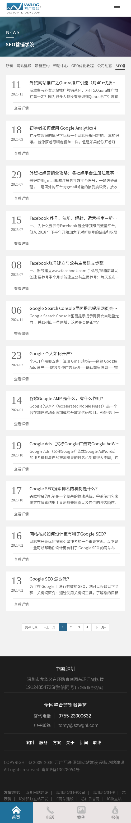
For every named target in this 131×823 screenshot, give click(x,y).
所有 (9, 65)
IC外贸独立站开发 (33, 798)
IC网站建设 (64, 798)
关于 (70, 742)
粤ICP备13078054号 (60, 769)
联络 (97, 742)
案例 (30, 742)
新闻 (83, 742)
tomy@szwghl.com (78, 725)
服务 (43, 742)
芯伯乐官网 (90, 798)
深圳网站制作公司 (70, 792)
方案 (57, 742)
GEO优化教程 (82, 65)
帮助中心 (60, 65)
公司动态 (104, 65)
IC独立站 (114, 798)
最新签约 (42, 65)
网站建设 (24, 65)
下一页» (100, 627)
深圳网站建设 (37, 792)
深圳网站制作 (103, 792)
